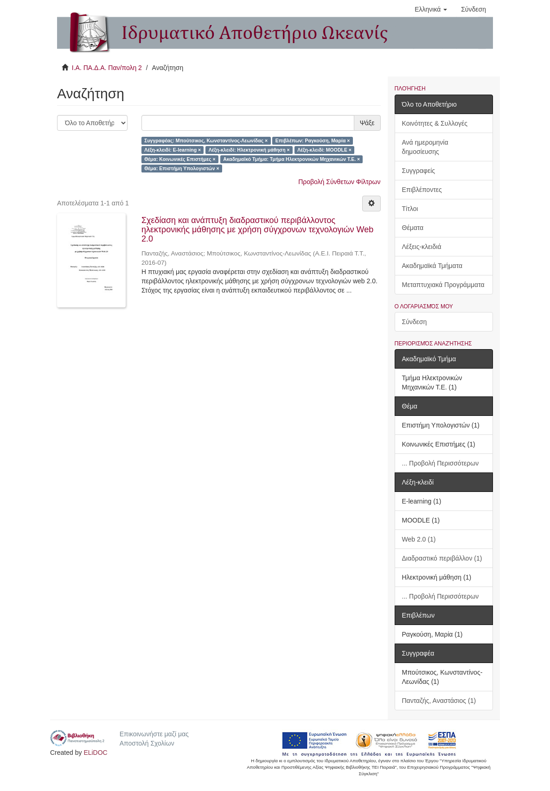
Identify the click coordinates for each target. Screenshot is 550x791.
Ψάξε (367, 123)
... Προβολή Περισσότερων (440, 463)
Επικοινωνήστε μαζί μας (154, 734)
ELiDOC (95, 752)
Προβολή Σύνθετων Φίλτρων (339, 181)
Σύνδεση (414, 321)
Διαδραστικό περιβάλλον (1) (442, 558)
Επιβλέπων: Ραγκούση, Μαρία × (312, 140)
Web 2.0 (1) (419, 539)
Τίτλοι (410, 208)
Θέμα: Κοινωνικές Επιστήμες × (179, 159)
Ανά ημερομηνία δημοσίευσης (425, 147)
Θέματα (413, 227)
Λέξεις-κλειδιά (421, 246)
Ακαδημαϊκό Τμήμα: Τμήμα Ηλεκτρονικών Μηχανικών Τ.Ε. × (291, 159)
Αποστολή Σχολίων (147, 743)
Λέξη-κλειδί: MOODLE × (324, 150)
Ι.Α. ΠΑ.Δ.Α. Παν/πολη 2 (107, 67)
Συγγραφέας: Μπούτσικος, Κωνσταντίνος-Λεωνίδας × (206, 140)
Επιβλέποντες (422, 189)
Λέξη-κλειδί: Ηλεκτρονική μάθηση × (249, 150)
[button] (431, 9)
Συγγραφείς (418, 170)
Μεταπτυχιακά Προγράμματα (443, 284)
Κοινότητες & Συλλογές (434, 123)
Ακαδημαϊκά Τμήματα (432, 265)
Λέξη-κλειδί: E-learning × (172, 150)
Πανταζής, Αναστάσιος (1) (439, 700)
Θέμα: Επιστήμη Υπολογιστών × (181, 168)
